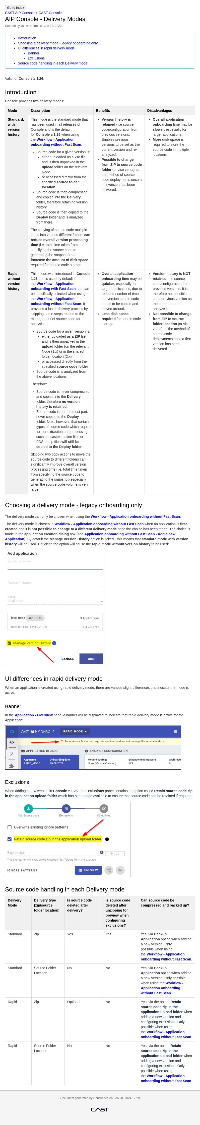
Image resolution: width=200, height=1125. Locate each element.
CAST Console (50, 13)
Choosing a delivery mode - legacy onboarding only (58, 43)
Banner (33, 53)
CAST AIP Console (20, 13)
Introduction (27, 38)
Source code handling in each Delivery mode (53, 63)
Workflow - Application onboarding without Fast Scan (135, 516)
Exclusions (36, 58)
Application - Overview (34, 715)
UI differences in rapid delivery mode (46, 48)
